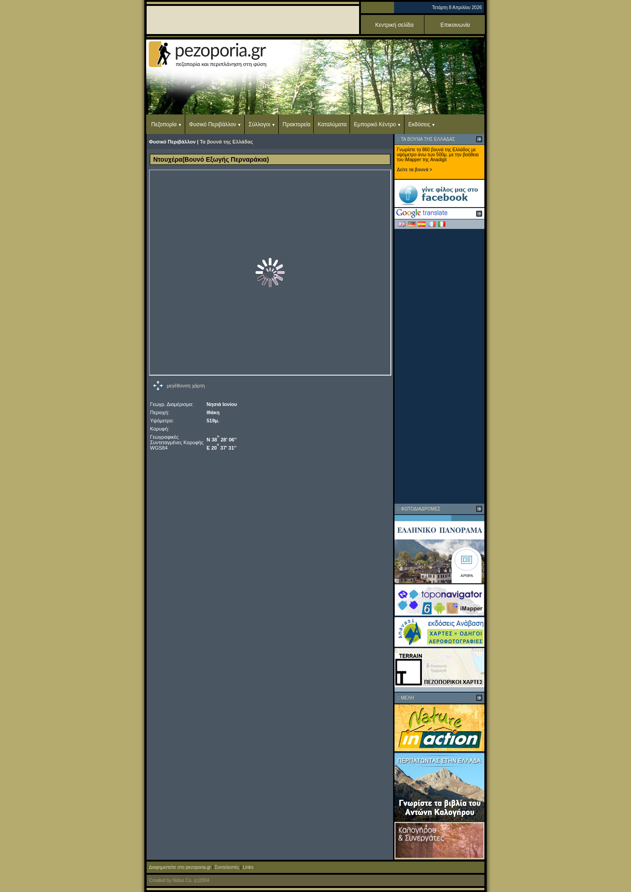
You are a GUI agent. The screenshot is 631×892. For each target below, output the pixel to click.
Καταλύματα (332, 124)
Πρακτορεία (297, 124)
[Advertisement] (439, 366)
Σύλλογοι (260, 124)
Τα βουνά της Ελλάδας (226, 141)
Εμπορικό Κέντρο (375, 124)
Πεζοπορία (164, 124)
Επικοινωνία (455, 25)
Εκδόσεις (419, 124)
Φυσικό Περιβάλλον (212, 124)
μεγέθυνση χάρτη (186, 385)
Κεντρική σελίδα (394, 25)
